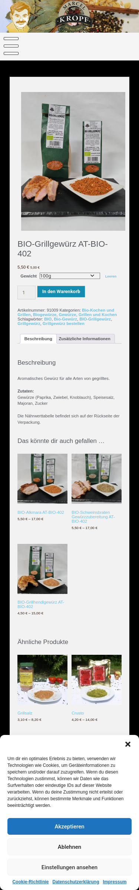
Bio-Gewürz (65, 319)
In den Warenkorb (61, 291)
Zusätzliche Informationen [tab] (84, 338)
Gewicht (28, 276)
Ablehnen (69, 852)
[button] (128, 750)
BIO (48, 319)
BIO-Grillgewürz (95, 319)
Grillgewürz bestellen (64, 323)
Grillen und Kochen (98, 314)
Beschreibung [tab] (38, 338)
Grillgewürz (28, 323)
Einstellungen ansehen (69, 873)
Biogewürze (44, 314)
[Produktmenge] (26, 292)
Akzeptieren (69, 832)
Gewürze (67, 314)
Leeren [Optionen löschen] (111, 276)
